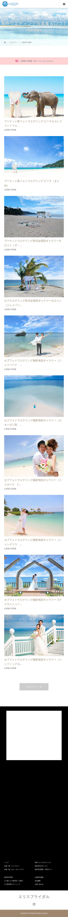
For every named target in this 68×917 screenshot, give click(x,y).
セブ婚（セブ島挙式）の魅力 (13, 881)
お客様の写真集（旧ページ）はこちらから (36, 61)
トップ (6, 862)
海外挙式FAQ (8, 877)
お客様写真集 (39, 877)
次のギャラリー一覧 (34, 687)
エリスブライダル (34, 896)
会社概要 (38, 881)
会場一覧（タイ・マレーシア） (14, 869)
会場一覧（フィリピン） (12, 866)
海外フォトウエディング (43, 862)
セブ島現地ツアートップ (12, 884)
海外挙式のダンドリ (41, 866)
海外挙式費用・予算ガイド (43, 869)
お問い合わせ (39, 884)
